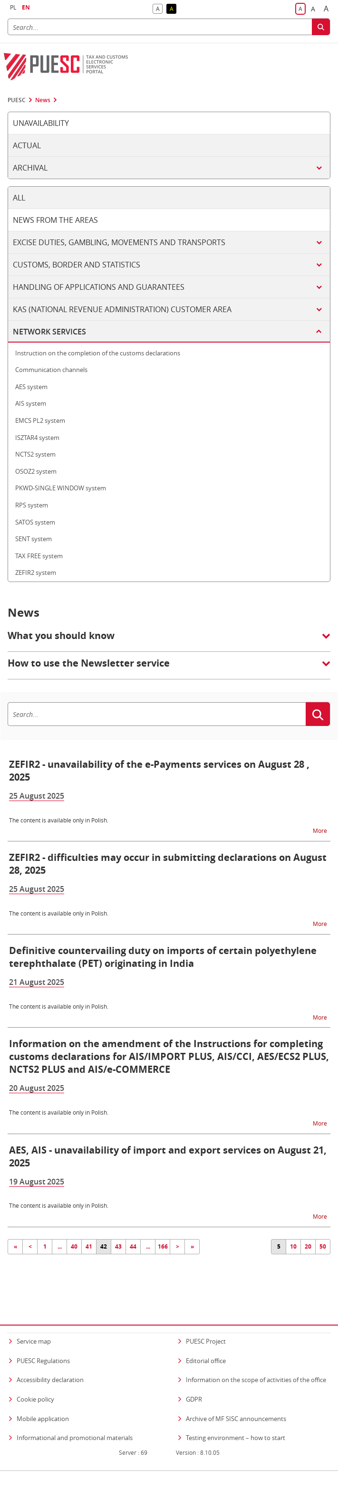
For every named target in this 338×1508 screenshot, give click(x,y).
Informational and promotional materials (75, 1419)
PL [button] (13, 7)
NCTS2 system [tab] (35, 454)
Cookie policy (35, 1380)
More (320, 830)
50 (322, 1246)
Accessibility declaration (50, 1361)
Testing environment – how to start (235, 1419)
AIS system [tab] (30, 403)
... (60, 1246)
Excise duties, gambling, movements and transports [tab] (119, 242)
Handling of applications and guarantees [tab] (98, 287)
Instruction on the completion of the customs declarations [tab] (97, 353)
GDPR (194, 1380)
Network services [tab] (49, 331)
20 (308, 1246)
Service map (34, 1322)
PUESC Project (206, 1322)
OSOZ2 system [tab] (36, 471)
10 (293, 1246)
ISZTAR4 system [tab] (37, 437)
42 (103, 1246)
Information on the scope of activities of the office (256, 1361)
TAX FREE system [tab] (39, 556)
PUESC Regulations (43, 1342)
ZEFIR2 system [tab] (35, 572)
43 (118, 1246)
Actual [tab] (27, 145)
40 (74, 1246)
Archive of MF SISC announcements (236, 1400)
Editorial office (206, 1342)
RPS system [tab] (31, 505)
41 (89, 1246)
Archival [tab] (30, 167)
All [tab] (19, 197)
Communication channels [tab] (51, 369)
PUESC (17, 100)
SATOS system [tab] (35, 522)
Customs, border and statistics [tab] (76, 264)
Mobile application (43, 1400)
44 (133, 1246)
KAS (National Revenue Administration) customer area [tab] (122, 309)
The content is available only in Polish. (58, 820)
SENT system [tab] (33, 538)
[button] (169, 640)
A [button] (159, 9)
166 (163, 1246)
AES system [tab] (31, 386)
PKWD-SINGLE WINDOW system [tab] (60, 488)
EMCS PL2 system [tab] (40, 420)
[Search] (160, 27)
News (42, 100)
